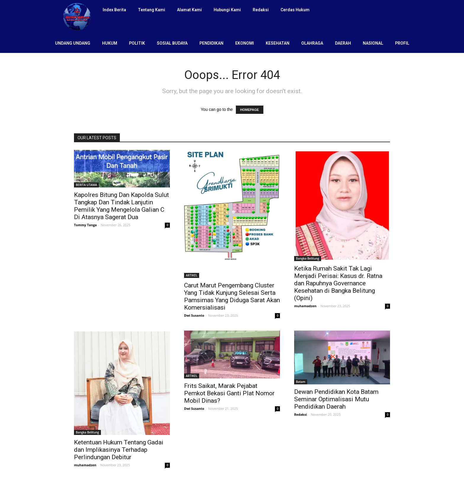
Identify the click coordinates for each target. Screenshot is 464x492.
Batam (300, 382)
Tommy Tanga (85, 225)
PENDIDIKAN (211, 43)
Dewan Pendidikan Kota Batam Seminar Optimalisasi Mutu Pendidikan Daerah (336, 399)
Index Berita (114, 9)
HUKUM (109, 43)
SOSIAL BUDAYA (172, 43)
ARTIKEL (191, 275)
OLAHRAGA (312, 43)
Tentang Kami (151, 9)
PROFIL (402, 43)
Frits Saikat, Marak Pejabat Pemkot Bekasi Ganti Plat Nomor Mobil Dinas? (229, 393)
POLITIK (137, 43)
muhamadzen (305, 306)
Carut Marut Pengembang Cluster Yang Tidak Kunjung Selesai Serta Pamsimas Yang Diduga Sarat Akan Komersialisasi (232, 296)
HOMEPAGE (249, 109)
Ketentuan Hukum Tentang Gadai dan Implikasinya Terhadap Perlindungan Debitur (118, 450)
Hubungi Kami (227, 9)
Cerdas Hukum (295, 9)
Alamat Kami (189, 9)
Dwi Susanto (194, 315)
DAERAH (343, 43)
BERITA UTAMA (86, 185)
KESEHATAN (277, 43)
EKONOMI (244, 43)
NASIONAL (373, 43)
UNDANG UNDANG (72, 43)
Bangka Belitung (307, 258)
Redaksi (261, 9)
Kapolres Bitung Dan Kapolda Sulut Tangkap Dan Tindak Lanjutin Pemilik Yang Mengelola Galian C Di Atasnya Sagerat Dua (121, 206)
